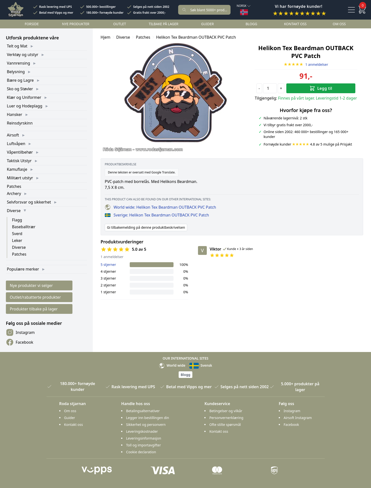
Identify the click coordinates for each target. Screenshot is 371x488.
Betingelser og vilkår (225, 411)
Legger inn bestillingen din (147, 417)
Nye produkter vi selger (31, 285)
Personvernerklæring (226, 417)
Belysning (16, 71)
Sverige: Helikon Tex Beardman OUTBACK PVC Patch (157, 215)
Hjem (105, 37)
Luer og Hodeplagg (24, 106)
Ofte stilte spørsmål (225, 424)
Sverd (17, 233)
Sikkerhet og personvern (145, 424)
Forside (32, 24)
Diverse (14, 210)
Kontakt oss (295, 24)
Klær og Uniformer (24, 97)
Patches (14, 186)
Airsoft (13, 135)
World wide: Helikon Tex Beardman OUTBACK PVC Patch (160, 207)
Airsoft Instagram (298, 417)
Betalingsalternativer (143, 411)
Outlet (119, 24)
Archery (14, 193)
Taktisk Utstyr (19, 160)
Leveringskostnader (142, 431)
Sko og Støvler (20, 88)
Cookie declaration (141, 452)
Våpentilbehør (20, 152)
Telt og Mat (17, 46)
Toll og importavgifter (143, 445)
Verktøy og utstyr (22, 54)
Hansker (14, 114)
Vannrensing (18, 63)
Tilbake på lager (163, 24)
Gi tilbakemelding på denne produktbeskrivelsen (146, 227)
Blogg (251, 24)
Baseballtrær (23, 226)
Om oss (339, 24)
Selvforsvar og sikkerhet (29, 202)
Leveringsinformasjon (143, 438)
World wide (172, 365)
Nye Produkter (76, 24)
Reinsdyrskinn (20, 123)
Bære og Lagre (20, 80)
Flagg (17, 220)
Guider (207, 24)
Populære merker (23, 269)
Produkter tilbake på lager (34, 309)
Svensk (200, 365)
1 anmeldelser (306, 64)
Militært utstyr (20, 178)
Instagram (20, 332)
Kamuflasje (17, 169)
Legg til (320, 88)
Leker (17, 240)
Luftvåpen (16, 143)
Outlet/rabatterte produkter (35, 297)
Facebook (19, 342)
